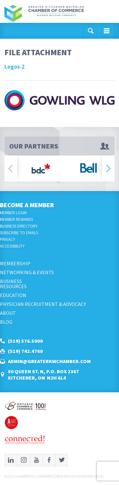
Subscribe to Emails (19, 233)
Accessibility (12, 246)
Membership (15, 263)
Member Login (13, 213)
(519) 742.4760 (25, 351)
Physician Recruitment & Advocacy (43, 304)
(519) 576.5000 (25, 341)
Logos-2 (14, 66)
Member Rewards (16, 219)
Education (13, 295)
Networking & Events (27, 272)
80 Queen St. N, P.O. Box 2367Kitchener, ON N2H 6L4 (43, 374)
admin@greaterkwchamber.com (49, 361)
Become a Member (27, 205)
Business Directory (19, 226)
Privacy (7, 239)
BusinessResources (13, 283)
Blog (6, 322)
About (8, 313)
